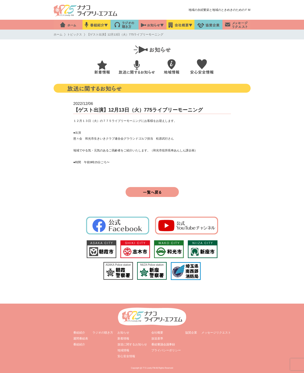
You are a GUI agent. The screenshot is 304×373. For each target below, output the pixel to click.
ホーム (57, 34)
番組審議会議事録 (163, 344)
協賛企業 (191, 332)
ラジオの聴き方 (102, 332)
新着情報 (123, 338)
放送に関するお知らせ (132, 344)
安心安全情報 (126, 356)
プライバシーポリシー (166, 350)
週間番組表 (80, 338)
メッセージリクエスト (216, 332)
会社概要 (157, 332)
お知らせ (123, 332)
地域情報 (123, 350)
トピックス (74, 34)
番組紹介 (79, 332)
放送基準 (157, 338)
